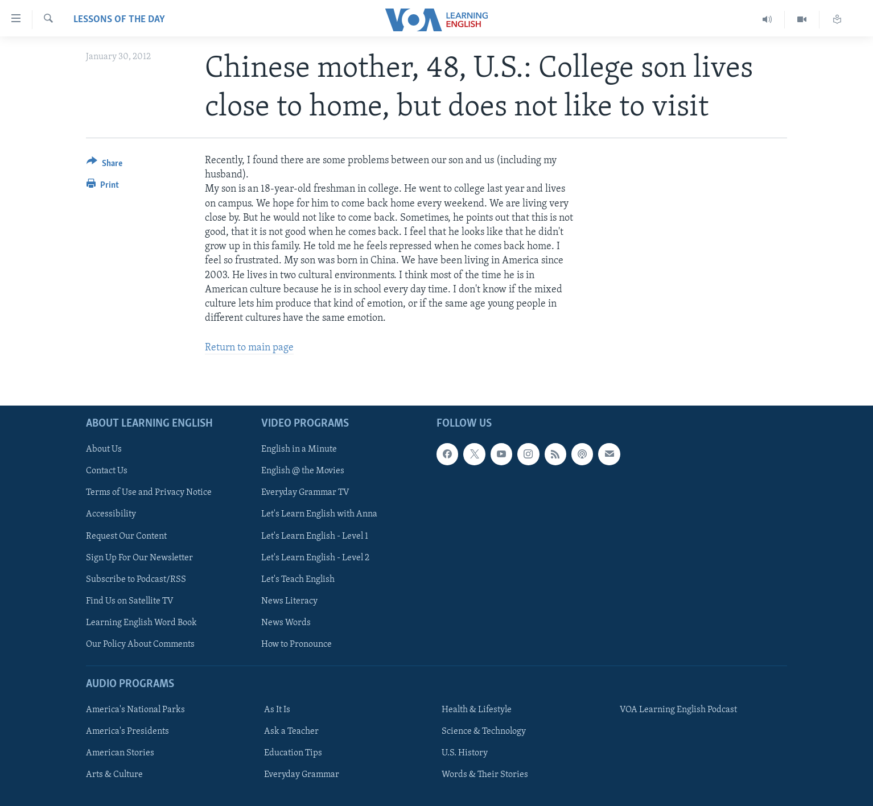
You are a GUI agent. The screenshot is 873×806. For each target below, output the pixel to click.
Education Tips (293, 753)
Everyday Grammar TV (305, 492)
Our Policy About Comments (140, 643)
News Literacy (289, 600)
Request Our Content (126, 535)
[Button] (104, 165)
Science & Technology (484, 731)
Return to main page (249, 347)
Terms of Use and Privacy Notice (149, 492)
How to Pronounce (296, 643)
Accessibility (111, 514)
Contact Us (106, 471)
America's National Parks (135, 709)
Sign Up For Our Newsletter (139, 557)
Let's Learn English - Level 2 (315, 557)
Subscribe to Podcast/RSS (136, 579)
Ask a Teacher (291, 731)
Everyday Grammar (301, 774)
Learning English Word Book (141, 622)
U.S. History (465, 753)
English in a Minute (299, 449)
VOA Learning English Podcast (678, 709)
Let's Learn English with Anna (319, 514)
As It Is (277, 709)
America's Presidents (127, 731)
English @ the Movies (302, 471)
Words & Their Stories (485, 774)
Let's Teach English (298, 579)
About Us (104, 449)
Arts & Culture (114, 774)
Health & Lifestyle (477, 709)
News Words (286, 622)
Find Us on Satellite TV (130, 600)
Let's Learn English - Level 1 (314, 535)
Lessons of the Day (119, 19)
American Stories (120, 753)
